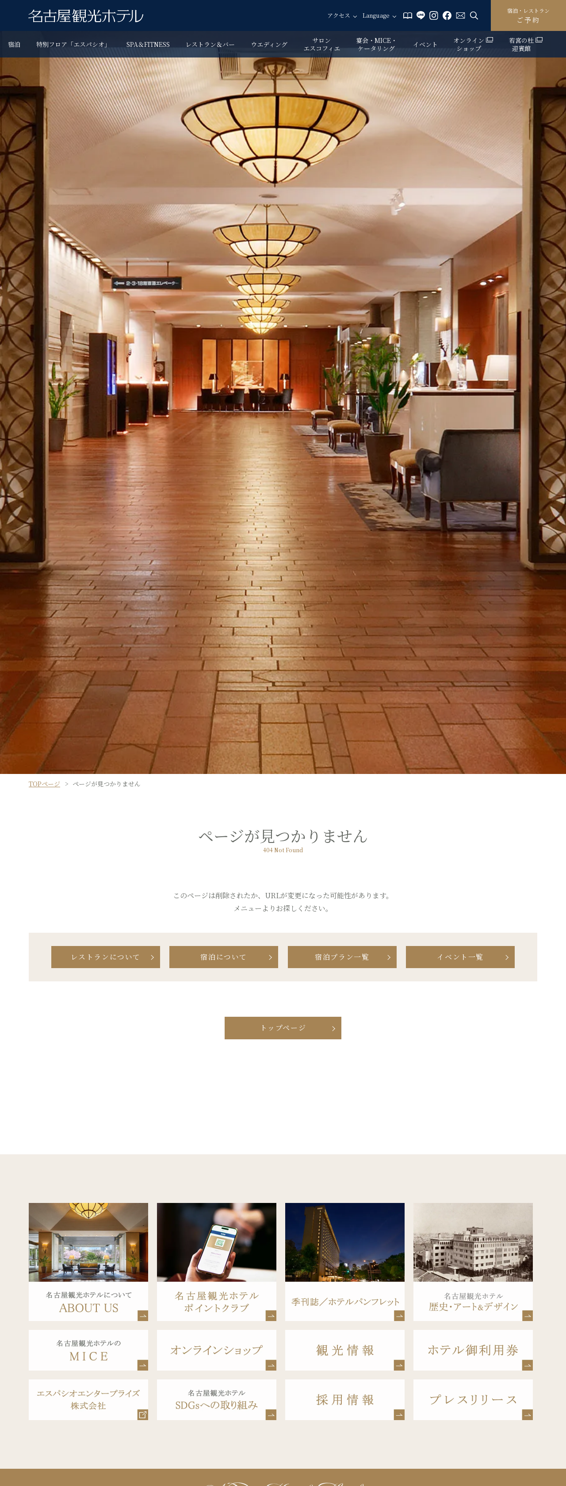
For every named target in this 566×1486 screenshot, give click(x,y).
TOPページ (44, 783)
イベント (425, 44)
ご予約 (528, 15)
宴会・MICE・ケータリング (376, 44)
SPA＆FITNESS (148, 44)
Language (376, 15)
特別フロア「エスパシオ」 (73, 44)
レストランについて (106, 957)
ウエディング (269, 44)
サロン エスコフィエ (321, 44)
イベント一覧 (460, 957)
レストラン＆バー (210, 44)
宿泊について (223, 957)
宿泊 (14, 44)
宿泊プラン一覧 (342, 957)
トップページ (283, 1028)
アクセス (338, 15)
